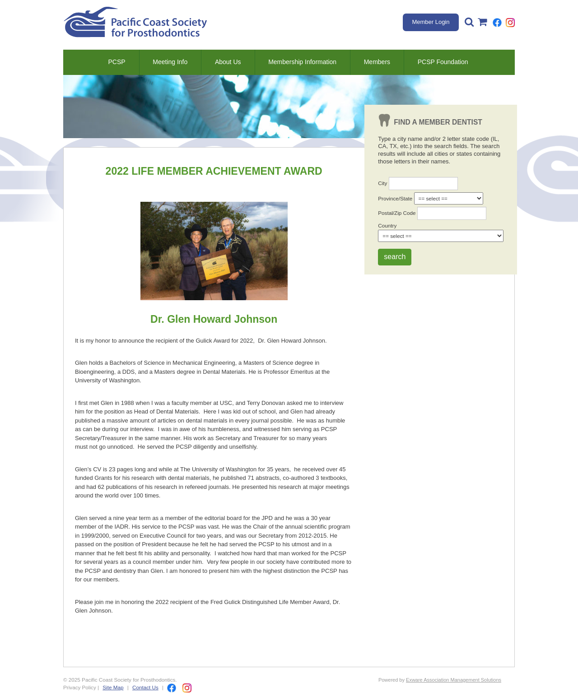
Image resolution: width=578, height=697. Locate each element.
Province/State (395, 198)
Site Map (113, 687)
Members (377, 61)
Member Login (430, 22)
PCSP (116, 61)
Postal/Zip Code (396, 213)
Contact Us (145, 687)
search (395, 256)
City (382, 183)
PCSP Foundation (443, 61)
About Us (228, 61)
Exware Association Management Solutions (453, 680)
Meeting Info (170, 61)
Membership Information (302, 61)
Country (387, 225)
